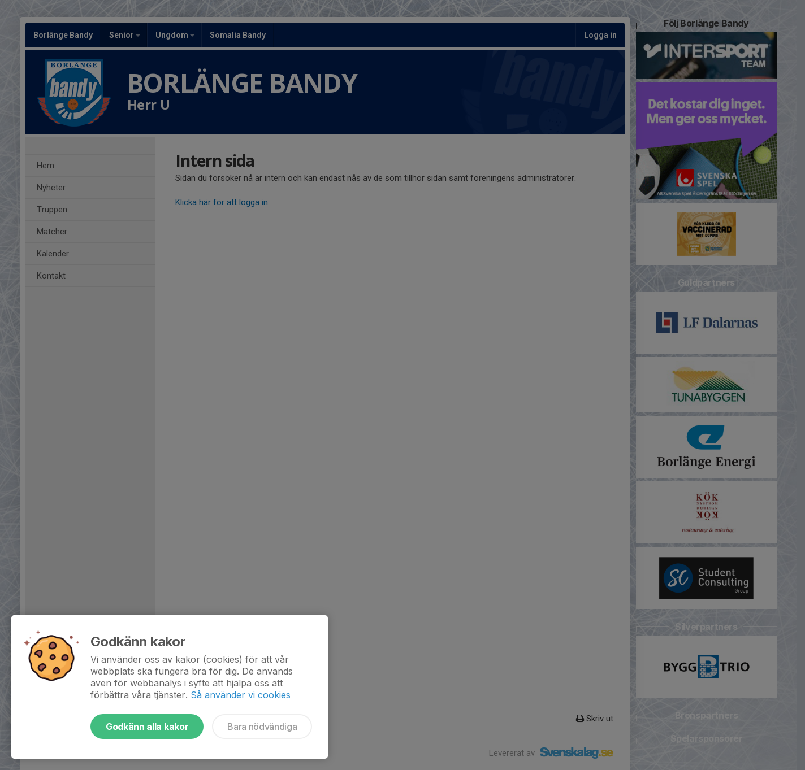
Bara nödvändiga (262, 726)
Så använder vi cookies (241, 695)
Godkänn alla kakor (147, 726)
